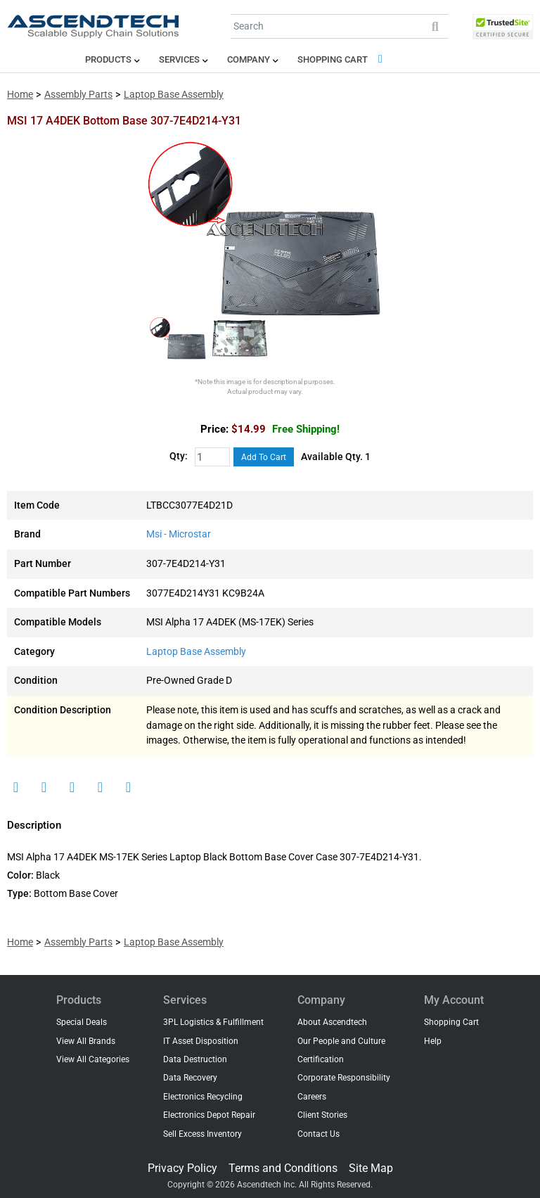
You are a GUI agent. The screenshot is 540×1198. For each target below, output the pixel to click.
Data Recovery (190, 1078)
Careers (311, 1097)
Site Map (371, 1168)
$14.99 (285, 429)
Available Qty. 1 (336, 457)
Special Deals (81, 1022)
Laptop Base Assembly (174, 95)
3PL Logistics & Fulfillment (213, 1022)
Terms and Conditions (283, 1168)
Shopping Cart (342, 59)
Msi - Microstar (178, 534)
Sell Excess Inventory (202, 1134)
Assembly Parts (78, 95)
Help (433, 1041)
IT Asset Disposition (200, 1041)
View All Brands (85, 1041)
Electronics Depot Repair (209, 1115)
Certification (320, 1059)
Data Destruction (195, 1059)
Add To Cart (263, 457)
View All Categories (92, 1059)
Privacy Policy (182, 1168)
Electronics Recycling (203, 1097)
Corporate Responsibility (343, 1078)
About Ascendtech (332, 1022)
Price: (214, 429)
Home (20, 95)
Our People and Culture (341, 1041)
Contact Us (318, 1134)
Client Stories (322, 1115)
